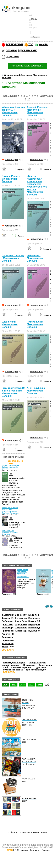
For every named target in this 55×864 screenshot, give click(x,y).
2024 (22, 685)
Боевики (6, 627)
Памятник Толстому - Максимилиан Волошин (13, 258)
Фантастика (8, 615)
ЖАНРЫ (43, 44)
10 (28, 99)
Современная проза (12, 637)
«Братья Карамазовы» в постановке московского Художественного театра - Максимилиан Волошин (37, 185)
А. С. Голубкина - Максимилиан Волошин (36, 391)
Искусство (20, 627)
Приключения (9, 631)
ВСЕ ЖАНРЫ (8, 650)
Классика (20, 631)
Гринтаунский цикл (36, 670)
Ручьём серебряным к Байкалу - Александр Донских (10, 467)
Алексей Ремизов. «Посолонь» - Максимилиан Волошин (37, 111)
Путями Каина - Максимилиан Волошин (35, 324)
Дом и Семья (22, 621)
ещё (47, 684)
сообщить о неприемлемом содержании (27, 832)
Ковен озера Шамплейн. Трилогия (22, 572)
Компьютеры (35, 618)
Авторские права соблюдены (27, 65)
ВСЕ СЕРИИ (9, 672)
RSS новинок (21, 850)
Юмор (5, 646)
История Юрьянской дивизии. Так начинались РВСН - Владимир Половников (10, 510)
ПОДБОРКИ (12, 56)
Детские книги (22, 618)
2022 (40, 685)
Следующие (46, 96)
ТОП (30, 44)
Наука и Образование (39, 621)
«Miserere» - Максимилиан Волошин (35, 258)
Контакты (34, 850)
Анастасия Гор (23, 577)
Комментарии (11, 159)
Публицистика (35, 631)
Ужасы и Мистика (11, 643)
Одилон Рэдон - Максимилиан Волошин (11, 179)
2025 (14, 685)
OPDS (10, 850)
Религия (6, 634)
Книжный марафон (21, 667)
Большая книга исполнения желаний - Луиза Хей (10, 532)
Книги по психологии (39, 615)
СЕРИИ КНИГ (29, 50)
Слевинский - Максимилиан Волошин (9, 324)
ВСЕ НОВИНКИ (14, 44)
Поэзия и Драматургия (40, 627)
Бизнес (18, 615)
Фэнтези (6, 618)
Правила (46, 850)
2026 (5, 685)
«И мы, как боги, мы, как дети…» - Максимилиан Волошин (13, 111)
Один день (40, 667)
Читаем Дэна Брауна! (14, 662)
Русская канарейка (13, 670)
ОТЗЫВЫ (11, 50)
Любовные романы (12, 621)
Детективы (7, 624)
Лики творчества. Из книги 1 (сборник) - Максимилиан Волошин (13, 392)
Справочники (9, 640)
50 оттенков (29, 665)
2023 (31, 685)
